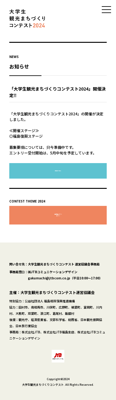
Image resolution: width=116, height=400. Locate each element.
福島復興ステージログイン (58, 215)
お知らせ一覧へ (58, 170)
